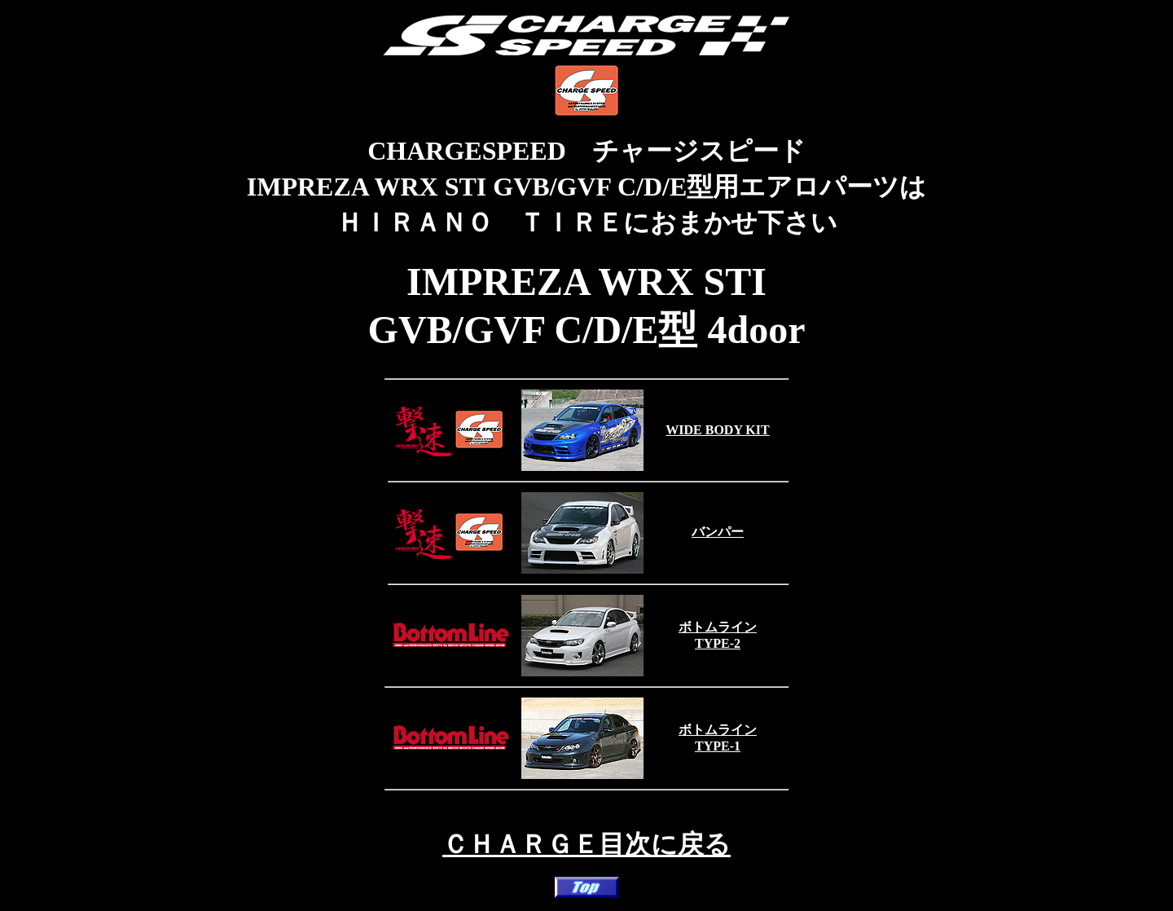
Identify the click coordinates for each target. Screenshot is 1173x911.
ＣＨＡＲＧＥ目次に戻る (586, 844)
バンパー (718, 532)
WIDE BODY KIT (717, 430)
